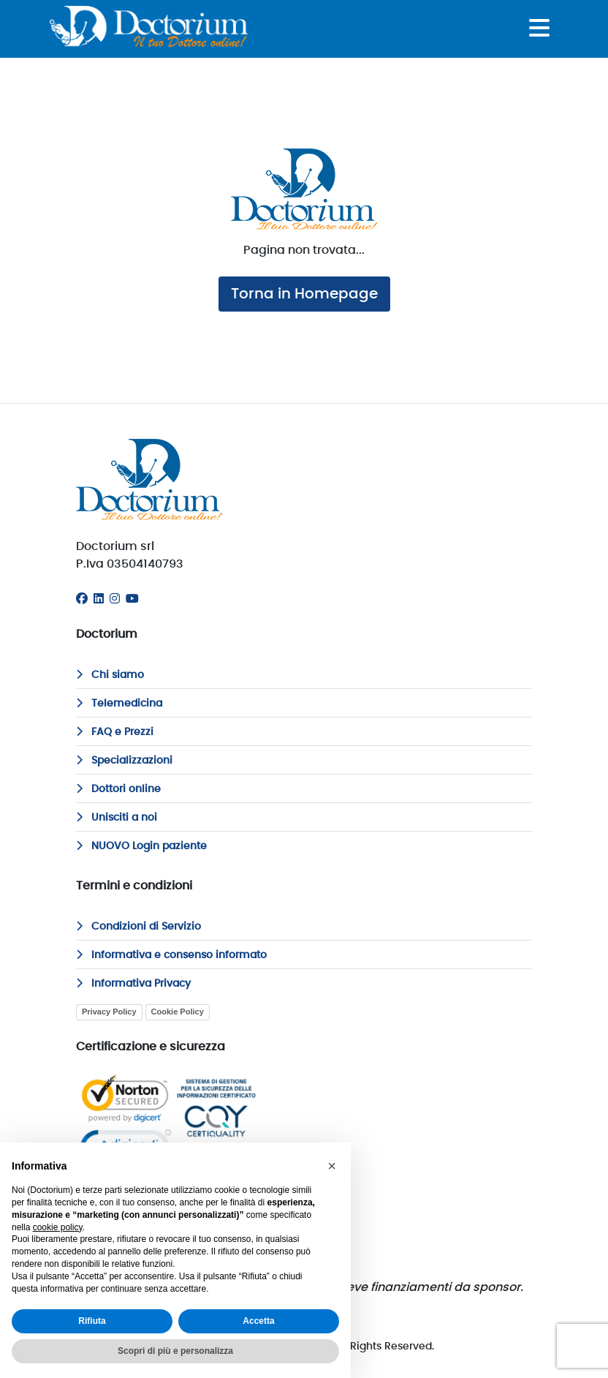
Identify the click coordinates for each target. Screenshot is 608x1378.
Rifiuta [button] (91, 1321)
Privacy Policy (109, 1011)
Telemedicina (119, 704)
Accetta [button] (258, 1321)
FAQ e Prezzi (114, 732)
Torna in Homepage (304, 294)
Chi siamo (110, 675)
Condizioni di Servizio (138, 927)
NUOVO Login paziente (141, 846)
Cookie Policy (177, 1011)
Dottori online (118, 789)
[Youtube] (132, 599)
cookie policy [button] (58, 1227)
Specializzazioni (124, 761)
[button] (331, 1166)
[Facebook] (82, 599)
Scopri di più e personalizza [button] (175, 1351)
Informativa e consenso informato (171, 955)
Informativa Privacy (133, 984)
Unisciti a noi (116, 818)
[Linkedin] (99, 599)
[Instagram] (115, 599)
